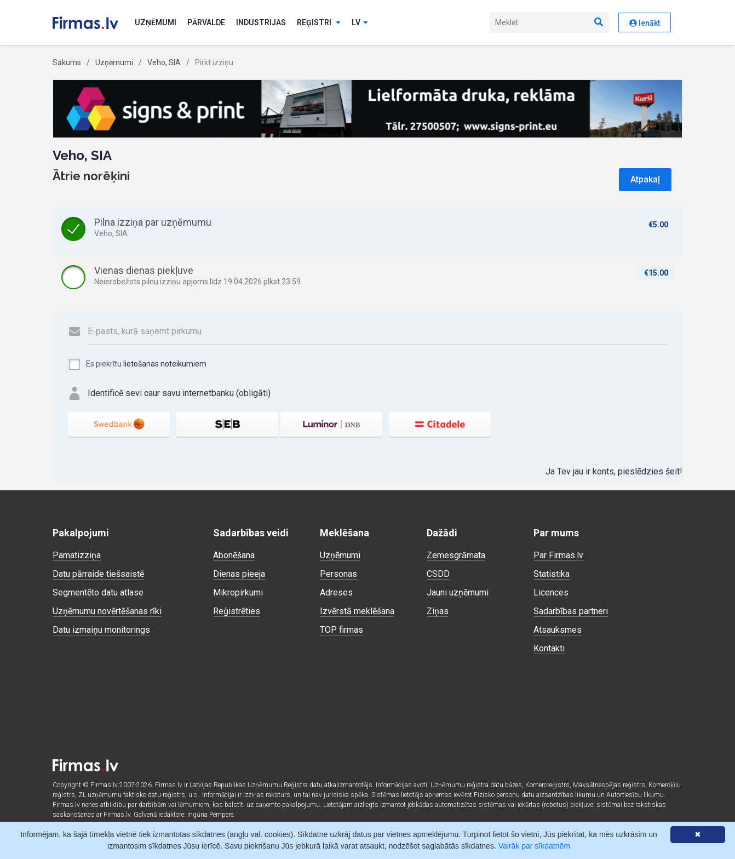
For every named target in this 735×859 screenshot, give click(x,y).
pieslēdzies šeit (649, 471)
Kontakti (549, 648)
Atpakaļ (645, 179)
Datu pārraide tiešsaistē (98, 574)
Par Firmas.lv (558, 555)
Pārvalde (206, 22)
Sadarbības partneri (570, 611)
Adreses (336, 592)
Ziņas (438, 611)
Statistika (551, 574)
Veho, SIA (164, 62)
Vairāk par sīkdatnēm (534, 845)
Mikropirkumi (238, 592)
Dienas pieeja (239, 574)
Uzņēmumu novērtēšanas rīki (107, 611)
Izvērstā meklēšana (357, 611)
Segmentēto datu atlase (98, 592)
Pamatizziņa (77, 555)
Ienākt (644, 23)
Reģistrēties (236, 611)
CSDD (438, 574)
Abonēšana (234, 555)
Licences (551, 592)
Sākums (67, 62)
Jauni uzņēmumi (458, 592)
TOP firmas (341, 630)
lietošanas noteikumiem (164, 363)
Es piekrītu (137, 364)
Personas (338, 574)
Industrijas (261, 22)
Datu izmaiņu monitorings (101, 630)
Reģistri (319, 22)
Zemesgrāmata (456, 555)
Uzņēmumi (155, 22)
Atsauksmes (557, 630)
